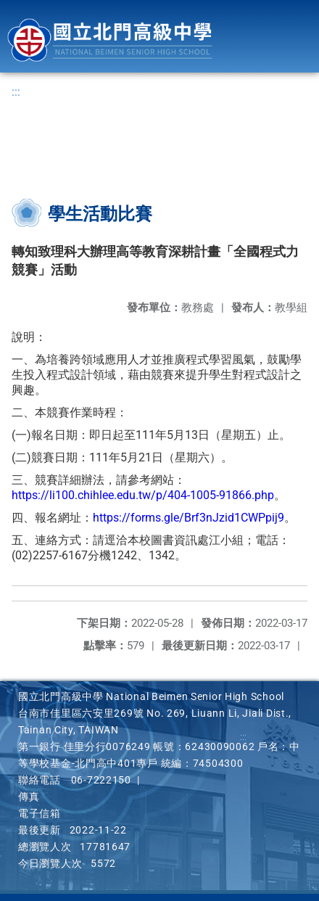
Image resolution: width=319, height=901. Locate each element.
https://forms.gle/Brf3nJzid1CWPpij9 (188, 517)
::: (16, 92)
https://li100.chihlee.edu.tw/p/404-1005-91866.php (143, 495)
